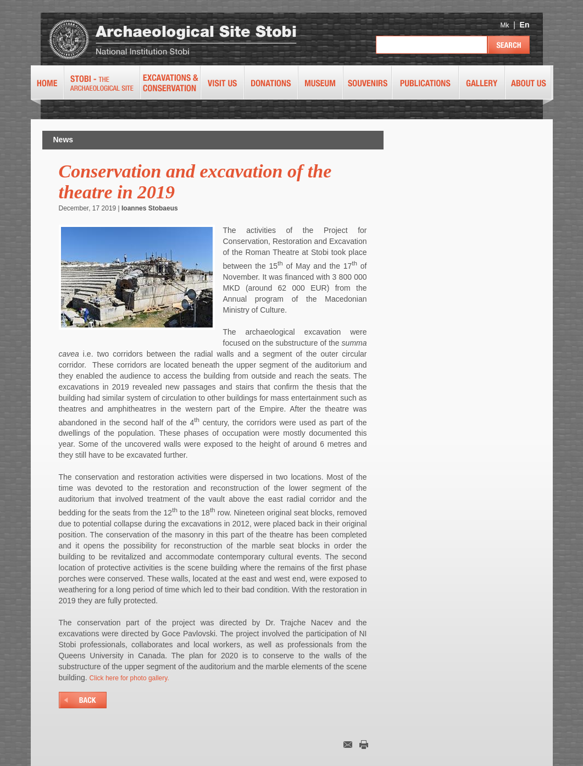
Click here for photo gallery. (129, 678)
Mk (504, 25)
